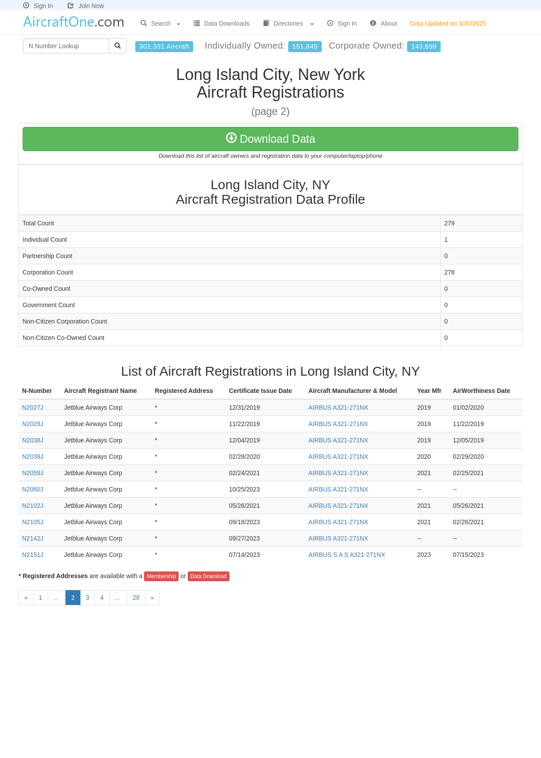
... (57, 597)
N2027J (32, 407)
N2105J (32, 522)
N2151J (32, 554)
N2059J (32, 472)
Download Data (271, 139)
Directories (288, 23)
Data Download (208, 576)
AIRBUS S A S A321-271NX (347, 554)
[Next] (152, 597)
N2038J (32, 440)
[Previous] (26, 597)
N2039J (32, 456)
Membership (161, 576)
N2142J (32, 538)
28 (136, 597)
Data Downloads (222, 23)
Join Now (86, 5)
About (383, 23)
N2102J (32, 505)
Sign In (38, 5)
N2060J (32, 489)
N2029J (32, 423)
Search (160, 23)
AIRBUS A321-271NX (338, 407)
